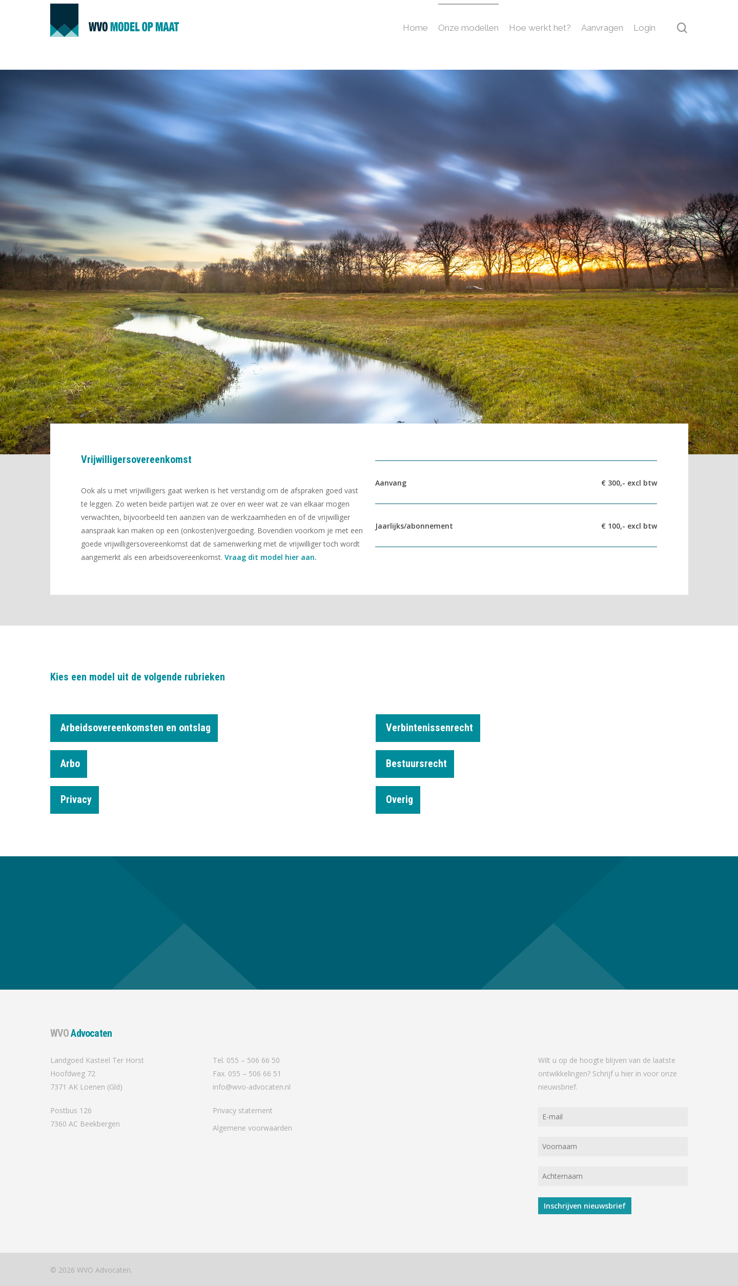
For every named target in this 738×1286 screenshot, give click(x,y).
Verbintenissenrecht (433, 729)
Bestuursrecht (420, 760)
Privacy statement (243, 1110)
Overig (403, 796)
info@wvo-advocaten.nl (252, 1087)
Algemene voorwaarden (252, 1128)
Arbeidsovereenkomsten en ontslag (139, 729)
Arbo (73, 760)
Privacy (79, 796)
